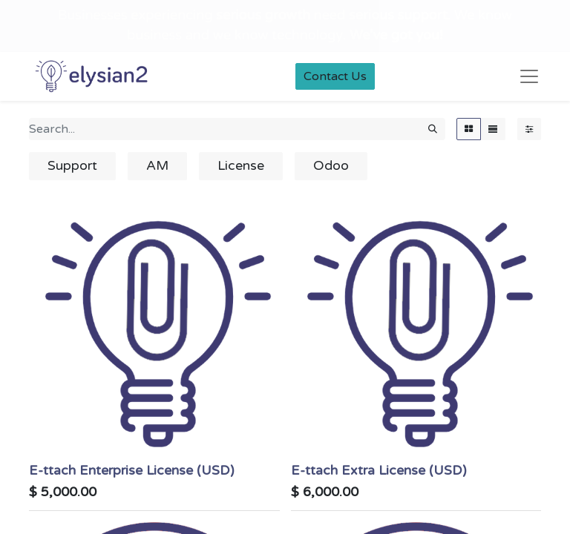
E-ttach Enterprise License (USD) (131, 470)
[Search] (432, 129)
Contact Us (335, 76)
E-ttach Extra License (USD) (378, 470)
